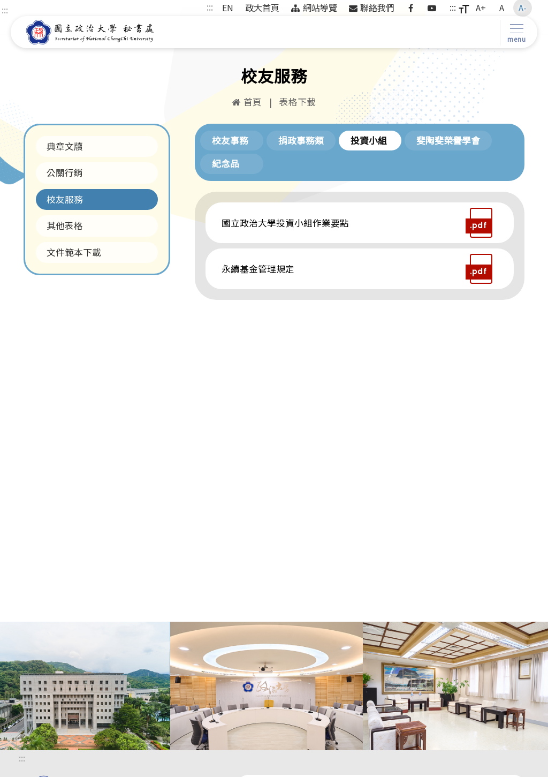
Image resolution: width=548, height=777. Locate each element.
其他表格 (65, 225)
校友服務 (65, 199)
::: (5, 9)
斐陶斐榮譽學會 (448, 140)
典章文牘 (65, 146)
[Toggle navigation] (514, 33)
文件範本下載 (74, 252)
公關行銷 (65, 172)
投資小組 (369, 140)
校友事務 (230, 140)
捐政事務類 (301, 140)
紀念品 (225, 163)
